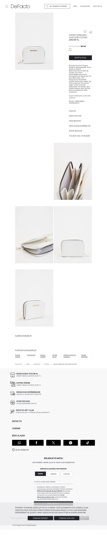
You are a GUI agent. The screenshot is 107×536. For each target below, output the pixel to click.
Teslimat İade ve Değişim (79, 136)
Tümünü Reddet (40, 518)
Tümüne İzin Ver (66, 518)
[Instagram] (70, 443)
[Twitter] (53, 443)
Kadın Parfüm (84, 356)
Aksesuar (31, 355)
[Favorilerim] (85, 6)
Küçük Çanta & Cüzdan (70, 356)
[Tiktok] (88, 443)
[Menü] (6, 6)
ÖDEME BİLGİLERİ (75, 131)
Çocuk (66, 474)
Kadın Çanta (17, 356)
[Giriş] (75, 6)
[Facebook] (36, 443)
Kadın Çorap (43, 356)
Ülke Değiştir (22, 450)
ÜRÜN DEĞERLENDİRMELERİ (79, 126)
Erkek (54, 474)
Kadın (40, 474)
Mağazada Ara (75, 116)
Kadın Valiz (54, 356)
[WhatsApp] (19, 443)
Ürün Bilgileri (75, 121)
